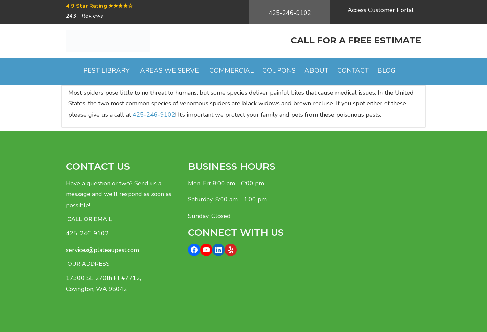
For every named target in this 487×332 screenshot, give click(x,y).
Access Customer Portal (381, 10)
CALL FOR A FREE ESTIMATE (356, 40)
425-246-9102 (290, 13)
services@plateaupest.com (102, 250)
